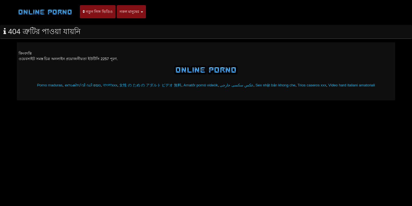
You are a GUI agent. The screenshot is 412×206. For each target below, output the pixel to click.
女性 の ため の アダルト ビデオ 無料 (150, 85)
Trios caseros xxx (312, 85)
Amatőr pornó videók (200, 85)
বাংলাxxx (110, 85)
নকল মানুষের (131, 11)
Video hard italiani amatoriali (351, 85)
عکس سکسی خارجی (236, 85)
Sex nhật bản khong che (275, 85)
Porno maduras (49, 85)
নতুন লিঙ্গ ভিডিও (98, 11)
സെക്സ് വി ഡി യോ (83, 85)
